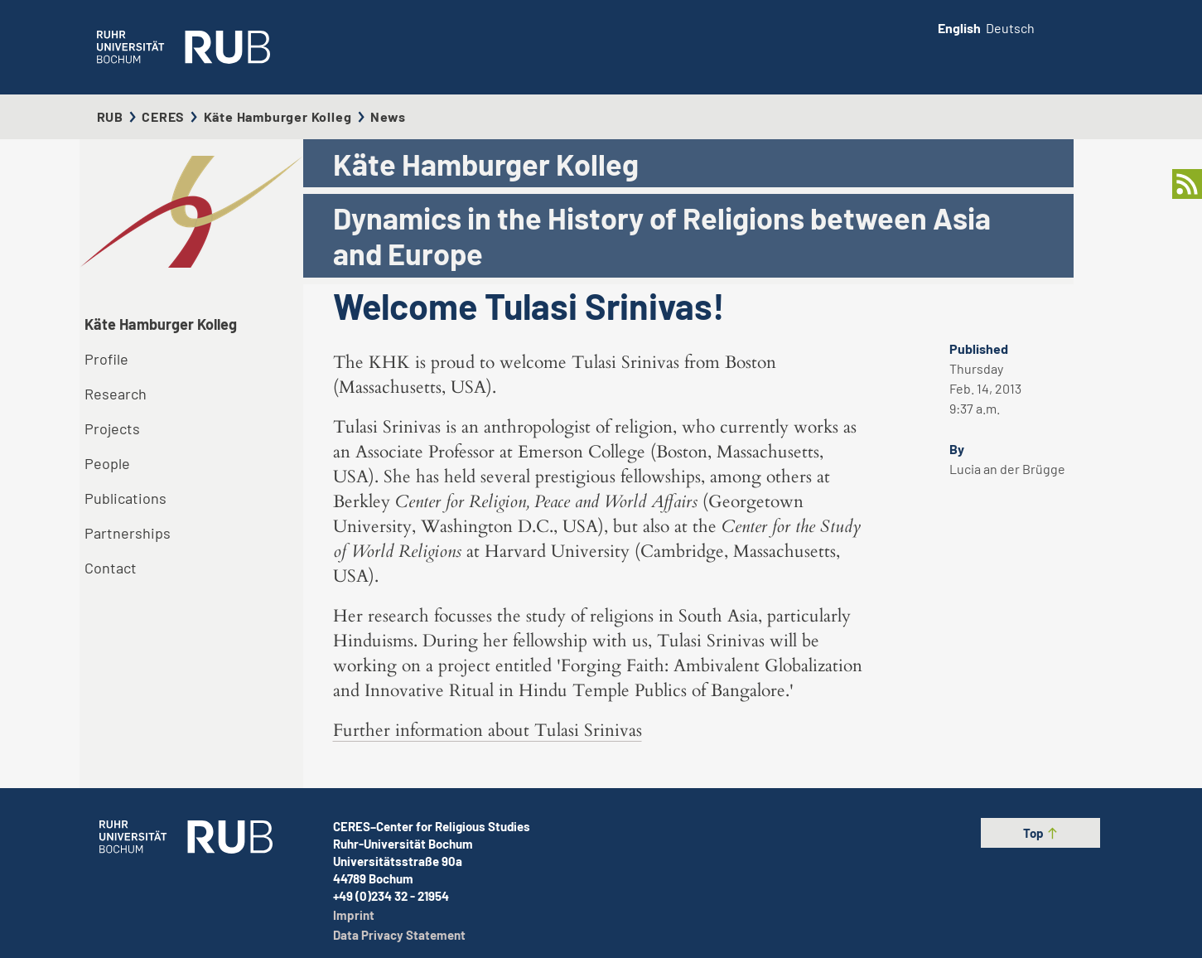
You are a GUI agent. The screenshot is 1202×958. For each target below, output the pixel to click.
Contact (110, 568)
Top (1041, 832)
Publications (125, 498)
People (107, 463)
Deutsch (1010, 28)
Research (115, 394)
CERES (163, 116)
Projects (112, 428)
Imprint (353, 914)
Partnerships (127, 533)
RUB (110, 116)
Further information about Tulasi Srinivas (487, 730)
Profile (106, 359)
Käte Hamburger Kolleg (278, 116)
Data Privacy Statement (399, 934)
